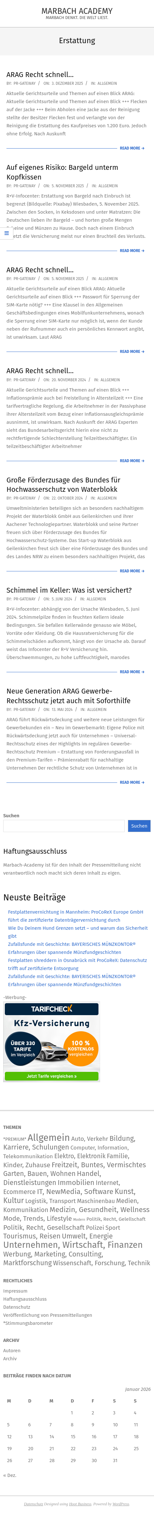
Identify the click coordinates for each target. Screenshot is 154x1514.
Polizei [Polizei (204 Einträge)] (95, 1227)
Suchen (11, 816)
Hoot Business (80, 1504)
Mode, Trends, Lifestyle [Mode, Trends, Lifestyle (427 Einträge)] (37, 1218)
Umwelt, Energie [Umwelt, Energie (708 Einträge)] (87, 1236)
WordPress (120, 1504)
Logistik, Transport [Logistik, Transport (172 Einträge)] (50, 1201)
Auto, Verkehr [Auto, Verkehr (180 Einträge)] (89, 1138)
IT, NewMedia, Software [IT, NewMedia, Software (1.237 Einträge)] (75, 1191)
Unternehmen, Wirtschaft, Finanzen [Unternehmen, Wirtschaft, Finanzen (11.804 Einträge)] (73, 1245)
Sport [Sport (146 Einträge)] (113, 1227)
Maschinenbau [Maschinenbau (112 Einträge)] (96, 1201)
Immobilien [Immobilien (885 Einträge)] (75, 1182)
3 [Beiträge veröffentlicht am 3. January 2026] (114, 1413)
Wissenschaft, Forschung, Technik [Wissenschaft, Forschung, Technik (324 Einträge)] (101, 1263)
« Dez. (9, 1475)
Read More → (132, 148)
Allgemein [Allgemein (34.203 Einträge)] (48, 1137)
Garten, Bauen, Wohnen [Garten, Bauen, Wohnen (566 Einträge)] (39, 1173)
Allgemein (107, 83)
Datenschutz (33, 1504)
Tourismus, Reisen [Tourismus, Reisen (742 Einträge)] (31, 1236)
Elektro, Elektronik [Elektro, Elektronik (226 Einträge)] (80, 1156)
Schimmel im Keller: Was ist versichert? (69, 590)
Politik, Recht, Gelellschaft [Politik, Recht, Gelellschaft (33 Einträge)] (116, 1219)
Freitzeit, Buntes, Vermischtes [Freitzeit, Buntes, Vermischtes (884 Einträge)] (99, 1164)
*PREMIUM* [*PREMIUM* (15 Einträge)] (14, 1139)
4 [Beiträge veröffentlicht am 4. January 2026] (135, 1413)
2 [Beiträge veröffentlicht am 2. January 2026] (93, 1413)
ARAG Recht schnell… (40, 74)
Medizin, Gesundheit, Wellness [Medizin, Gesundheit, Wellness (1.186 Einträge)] (100, 1209)
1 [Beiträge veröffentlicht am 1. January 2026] (72, 1413)
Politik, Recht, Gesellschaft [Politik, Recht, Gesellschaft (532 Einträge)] (44, 1227)
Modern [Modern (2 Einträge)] (79, 1220)
